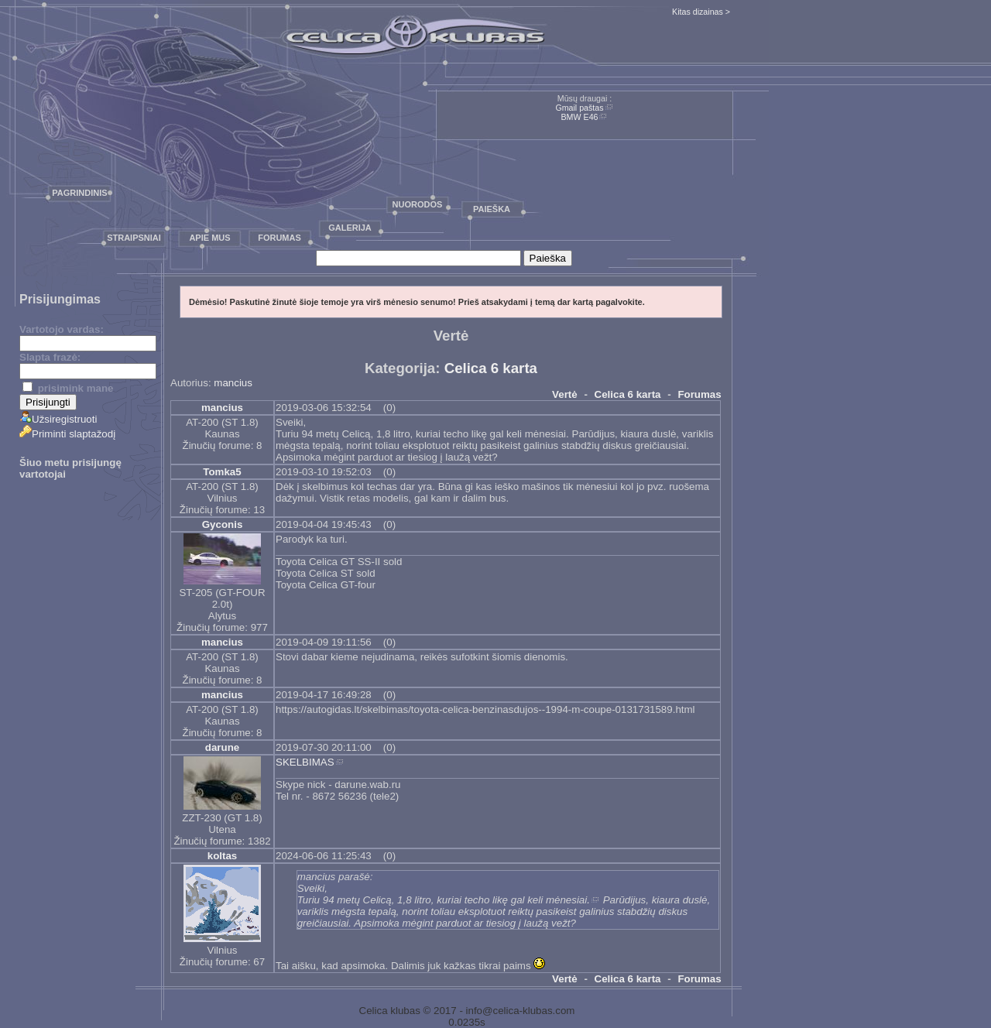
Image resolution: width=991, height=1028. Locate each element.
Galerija (350, 227)
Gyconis (222, 524)
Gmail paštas (579, 107)
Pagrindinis (79, 192)
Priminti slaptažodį (67, 434)
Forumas (279, 237)
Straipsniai (134, 237)
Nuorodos (418, 204)
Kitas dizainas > (701, 11)
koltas (222, 856)
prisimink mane (67, 388)
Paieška (491, 209)
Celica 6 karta (490, 368)
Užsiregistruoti (58, 419)
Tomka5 (222, 472)
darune (222, 747)
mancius (233, 383)
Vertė (565, 394)
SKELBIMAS (305, 762)
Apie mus (209, 237)
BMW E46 (579, 117)
